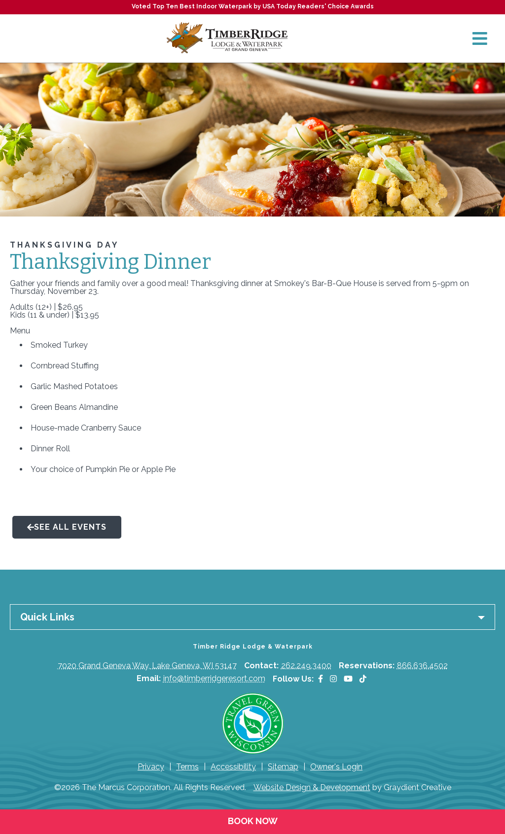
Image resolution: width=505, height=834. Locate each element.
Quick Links (47, 617)
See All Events (67, 527)
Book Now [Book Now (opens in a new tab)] (253, 821)
